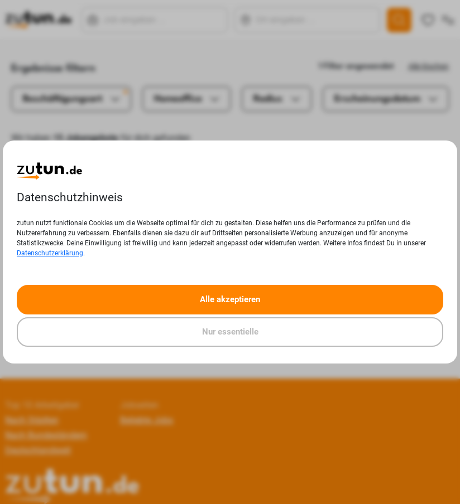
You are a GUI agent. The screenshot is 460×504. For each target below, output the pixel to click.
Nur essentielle (230, 332)
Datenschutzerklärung (50, 253)
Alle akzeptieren (230, 299)
